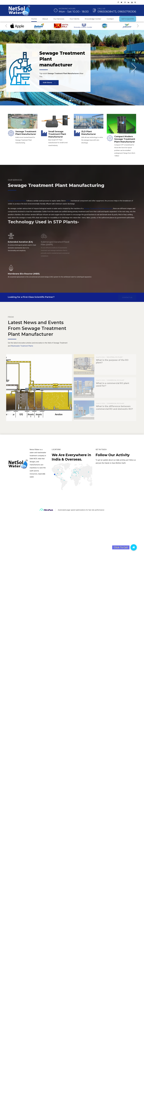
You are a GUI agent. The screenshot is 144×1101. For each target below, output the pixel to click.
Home (34, 19)
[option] (17, 26)
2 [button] (72, 100)
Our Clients (74, 19)
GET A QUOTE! (128, 19)
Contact (110, 19)
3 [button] (75, 100)
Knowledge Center (93, 19)
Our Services (58, 19)
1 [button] (70, 100)
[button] (133, 547)
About (45, 19)
